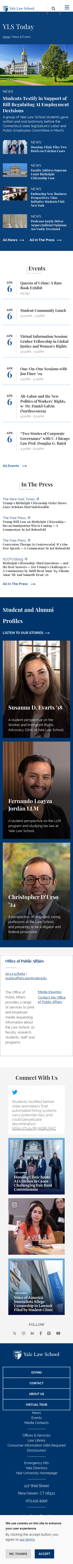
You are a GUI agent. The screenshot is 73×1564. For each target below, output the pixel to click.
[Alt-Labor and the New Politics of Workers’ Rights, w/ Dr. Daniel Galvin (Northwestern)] (36, 408)
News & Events (21, 36)
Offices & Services (36, 1435)
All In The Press (42, 240)
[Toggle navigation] (67, 7)
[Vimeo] (49, 1333)
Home (6, 36)
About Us (36, 1394)
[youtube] (58, 1333)
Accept (44, 1554)
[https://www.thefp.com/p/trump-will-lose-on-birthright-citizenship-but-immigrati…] (36, 524)
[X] (14, 1333)
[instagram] (23, 1333)
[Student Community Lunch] (36, 316)
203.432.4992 (36, 1500)
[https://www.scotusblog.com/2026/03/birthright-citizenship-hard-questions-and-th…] (36, 567)
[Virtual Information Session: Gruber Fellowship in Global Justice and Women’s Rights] (36, 345)
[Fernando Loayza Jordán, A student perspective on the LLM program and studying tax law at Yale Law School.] (36, 790)
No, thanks (18, 1554)
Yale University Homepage (36, 1473)
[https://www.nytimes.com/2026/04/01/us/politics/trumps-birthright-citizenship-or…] (36, 503)
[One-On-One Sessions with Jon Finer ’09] (36, 376)
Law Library (36, 1440)
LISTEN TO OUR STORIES (23, 633)
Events (36, 1418)
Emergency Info (36, 1463)
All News (10, 240)
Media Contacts (36, 1423)
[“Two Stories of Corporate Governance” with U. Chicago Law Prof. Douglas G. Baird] (36, 442)
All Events (11, 466)
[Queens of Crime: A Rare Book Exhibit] (36, 290)
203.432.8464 (15, 974)
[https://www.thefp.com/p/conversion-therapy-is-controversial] (36, 544)
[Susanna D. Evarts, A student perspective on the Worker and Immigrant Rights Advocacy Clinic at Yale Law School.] (36, 689)
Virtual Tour (36, 1404)
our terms (27, 1539)
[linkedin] (32, 1333)
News (36, 1413)
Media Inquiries (49, 992)
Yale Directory (36, 1468)
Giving (36, 1372)
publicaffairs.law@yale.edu (26, 978)
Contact (37, 1383)
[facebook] (41, 1333)
